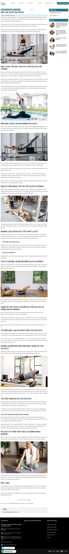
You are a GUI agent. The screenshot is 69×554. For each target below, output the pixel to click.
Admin (13, 15)
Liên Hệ (31, 9)
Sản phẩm (21, 3)
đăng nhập (9, 512)
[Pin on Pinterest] (27, 500)
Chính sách (31, 3)
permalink (31, 503)
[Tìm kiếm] (54, 3)
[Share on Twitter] (21, 500)
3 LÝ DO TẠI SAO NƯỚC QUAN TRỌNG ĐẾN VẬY (61, 52)
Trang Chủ (13, 3)
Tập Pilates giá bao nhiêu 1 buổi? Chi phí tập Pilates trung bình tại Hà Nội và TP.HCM (62, 25)
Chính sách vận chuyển (52, 529)
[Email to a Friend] (24, 500)
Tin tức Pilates (16, 9)
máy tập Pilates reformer (38, 126)
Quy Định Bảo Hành (51, 532)
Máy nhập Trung (48, 3)
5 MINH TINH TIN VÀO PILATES (61, 38)
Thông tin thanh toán (51, 524)
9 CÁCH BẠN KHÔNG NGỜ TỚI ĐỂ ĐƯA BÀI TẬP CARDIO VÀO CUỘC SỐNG (61, 33)
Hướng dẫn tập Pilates (6, 9)
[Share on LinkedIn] (29, 500)
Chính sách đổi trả (51, 535)
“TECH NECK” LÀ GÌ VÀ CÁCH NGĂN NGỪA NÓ (61, 45)
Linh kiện (39, 3)
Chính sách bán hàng (51, 527)
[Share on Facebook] (19, 500)
